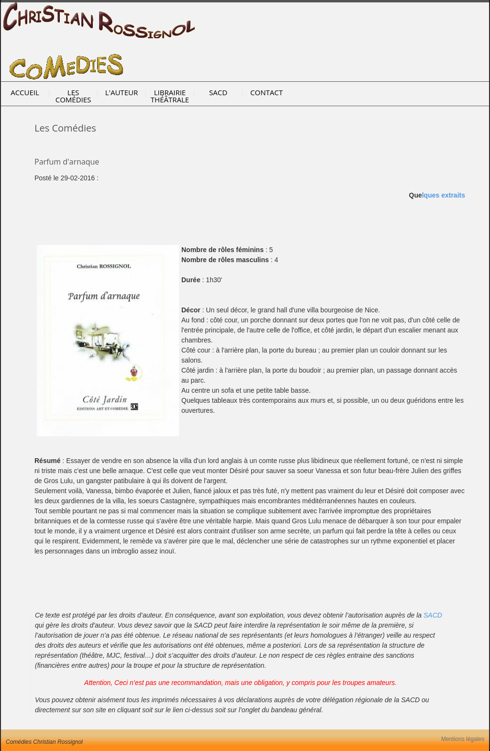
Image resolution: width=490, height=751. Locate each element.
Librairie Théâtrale (170, 96)
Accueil (25, 92)
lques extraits (443, 195)
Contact (266, 92)
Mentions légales (462, 739)
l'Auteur (121, 92)
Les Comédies (73, 96)
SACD (218, 92)
